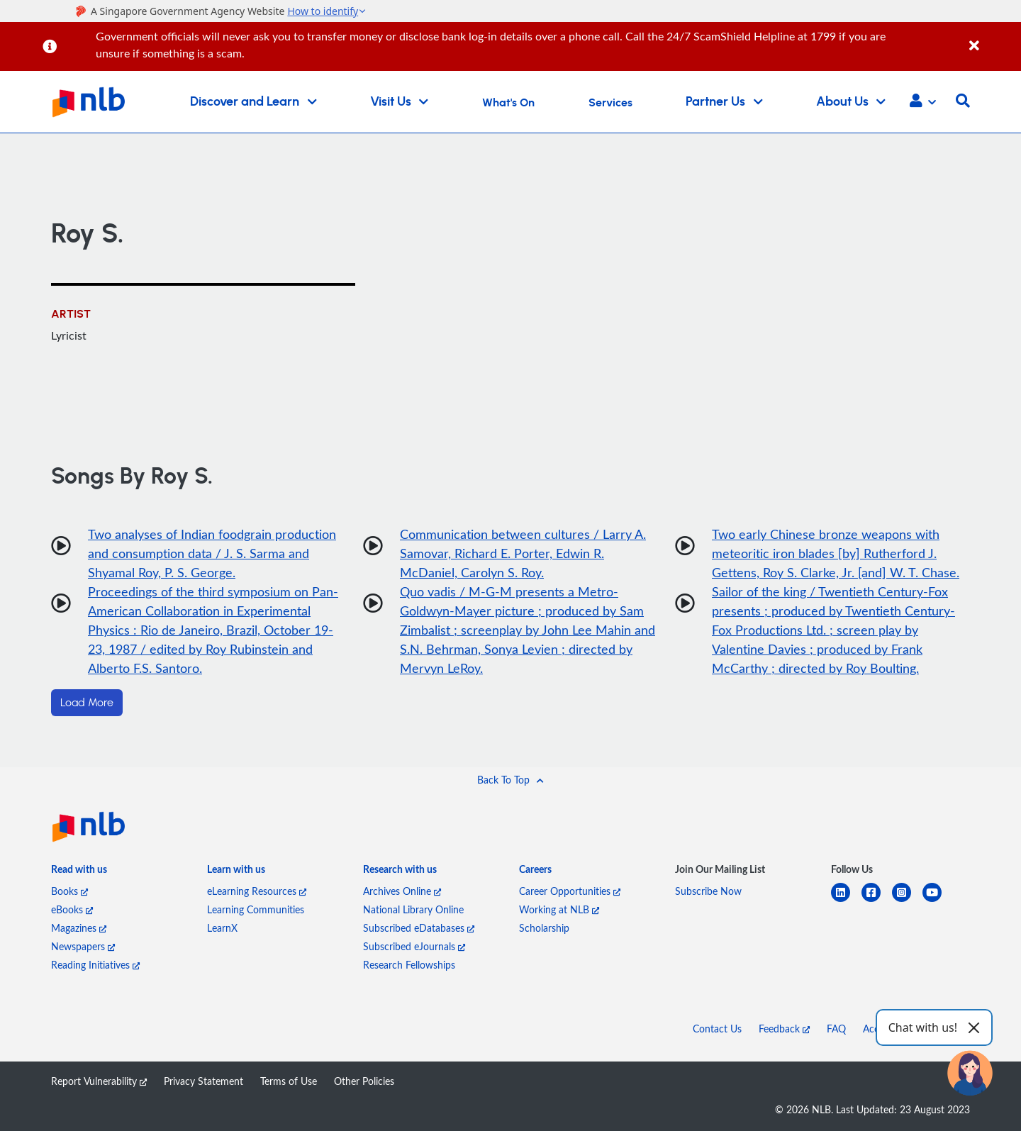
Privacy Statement (203, 1081)
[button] (923, 102)
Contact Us (717, 1028)
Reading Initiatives (95, 964)
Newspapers (83, 946)
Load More (86, 702)
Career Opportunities (569, 891)
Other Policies (364, 1081)
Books (69, 891)
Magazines (78, 928)
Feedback (784, 1028)
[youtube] (937, 901)
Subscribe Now (708, 891)
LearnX (222, 928)
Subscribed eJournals (414, 946)
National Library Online (413, 909)
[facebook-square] (876, 901)
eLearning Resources (256, 891)
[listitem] (79, 872)
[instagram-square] (907, 901)
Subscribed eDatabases (418, 928)
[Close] (992, 38)
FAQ (836, 1028)
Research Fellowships (409, 964)
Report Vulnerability (99, 1081)
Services (610, 102)
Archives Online (402, 891)
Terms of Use (288, 1081)
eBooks (72, 909)
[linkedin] (846, 901)
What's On (508, 102)
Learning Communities (255, 909)
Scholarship (544, 928)
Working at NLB (559, 909)
